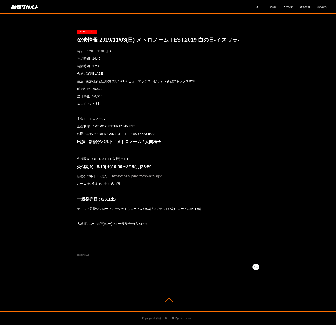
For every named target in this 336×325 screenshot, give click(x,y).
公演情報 (271, 6)
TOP (256, 6)
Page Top (168, 300)
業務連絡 (322, 6)
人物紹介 (288, 6)
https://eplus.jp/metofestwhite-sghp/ (138, 176)
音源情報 (305, 6)
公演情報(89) (83, 255)
